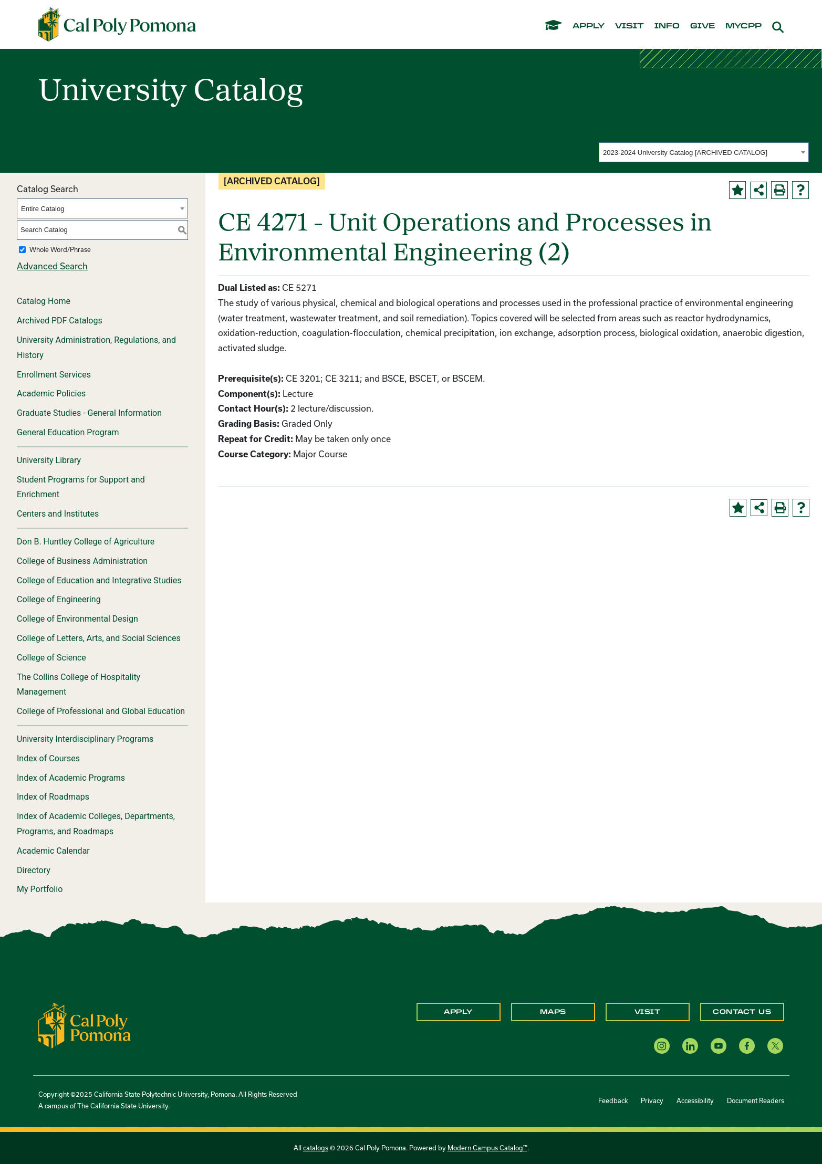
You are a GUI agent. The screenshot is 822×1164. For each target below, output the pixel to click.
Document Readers (755, 1100)
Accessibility (695, 1100)
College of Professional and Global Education (101, 711)
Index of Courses (48, 758)
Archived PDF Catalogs (59, 321)
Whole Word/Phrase (60, 249)
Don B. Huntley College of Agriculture (85, 542)
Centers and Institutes (58, 514)
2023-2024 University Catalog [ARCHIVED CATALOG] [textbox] (685, 152)
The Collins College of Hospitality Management (78, 684)
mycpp (743, 26)
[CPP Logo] (84, 1025)
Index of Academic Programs (71, 778)
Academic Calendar (53, 851)
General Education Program (68, 432)
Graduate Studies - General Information (89, 413)
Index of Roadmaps (53, 797)
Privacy (652, 1100)
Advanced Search (52, 266)
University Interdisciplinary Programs (85, 739)
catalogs (315, 1147)
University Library (49, 460)
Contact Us (742, 1011)
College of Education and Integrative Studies (99, 580)
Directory (33, 870)
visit (629, 26)
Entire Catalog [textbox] (42, 209)
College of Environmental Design (77, 619)
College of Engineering (59, 599)
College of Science (51, 658)
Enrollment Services (54, 375)
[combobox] (704, 152)
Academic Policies (51, 394)
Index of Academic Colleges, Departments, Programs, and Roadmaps (96, 823)
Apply (458, 1011)
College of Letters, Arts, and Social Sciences (99, 638)
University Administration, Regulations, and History (96, 347)
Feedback (613, 1100)
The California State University (122, 1105)
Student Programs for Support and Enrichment (81, 487)
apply (589, 26)
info (667, 26)
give (702, 26)
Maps (553, 1011)
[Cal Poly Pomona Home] (117, 24)
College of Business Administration (82, 561)
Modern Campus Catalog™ (487, 1147)
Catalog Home (43, 301)
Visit (647, 1011)
